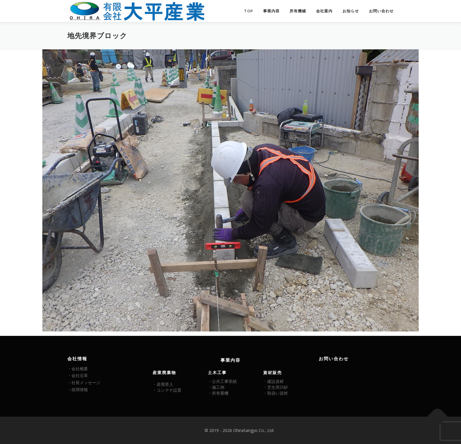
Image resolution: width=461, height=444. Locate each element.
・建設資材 (273, 381)
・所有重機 (218, 393)
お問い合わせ (381, 11)
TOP (248, 11)
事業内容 (271, 11)
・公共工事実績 (222, 381)
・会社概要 (77, 368)
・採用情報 (77, 389)
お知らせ (351, 11)
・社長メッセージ (83, 382)
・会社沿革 (77, 375)
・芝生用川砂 (275, 387)
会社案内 (324, 11)
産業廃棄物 (164, 372)
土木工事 (217, 372)
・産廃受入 (163, 384)
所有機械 (298, 11)
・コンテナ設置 (167, 390)
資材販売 (272, 372)
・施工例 (216, 387)
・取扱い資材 (275, 393)
